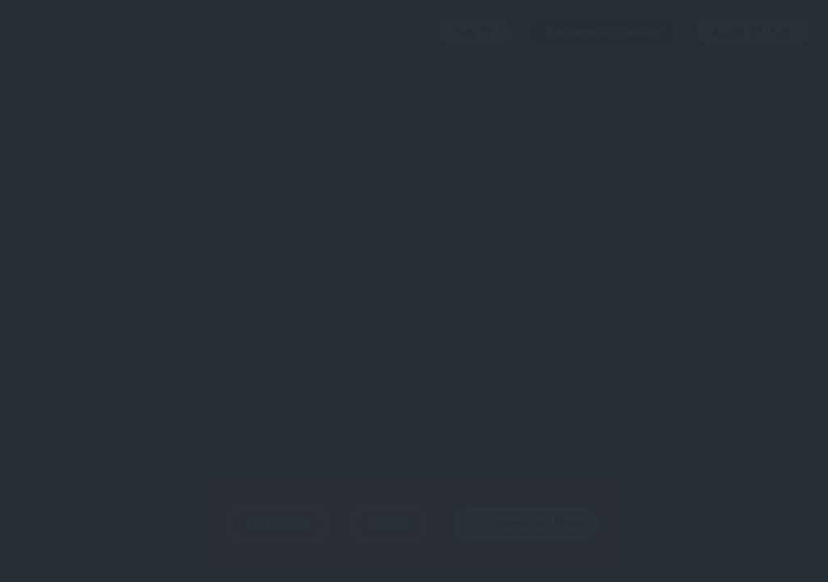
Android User (753, 31)
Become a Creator (604, 31)
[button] (277, 524)
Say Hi (474, 31)
